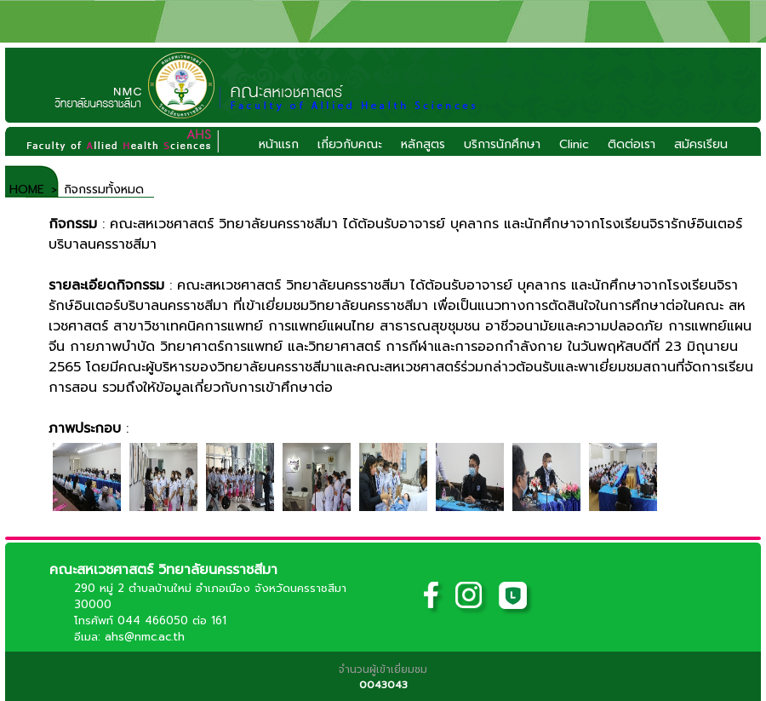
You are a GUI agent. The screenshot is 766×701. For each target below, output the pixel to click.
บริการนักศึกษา (502, 144)
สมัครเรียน (701, 144)
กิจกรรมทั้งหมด (104, 189)
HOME (24, 189)
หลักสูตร (423, 144)
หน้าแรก (279, 144)
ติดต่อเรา (631, 144)
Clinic (574, 144)
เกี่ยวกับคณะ (349, 144)
